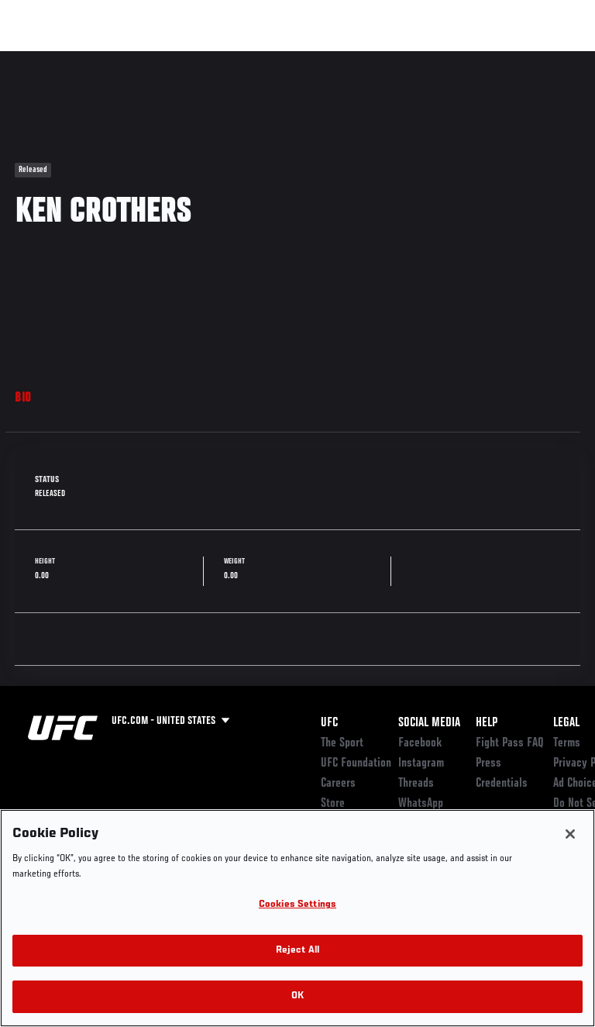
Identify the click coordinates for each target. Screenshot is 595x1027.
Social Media (429, 723)
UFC (329, 723)
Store (333, 804)
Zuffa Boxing (429, 66)
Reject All (297, 951)
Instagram (421, 763)
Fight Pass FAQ (510, 743)
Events (42, 59)
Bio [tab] (23, 398)
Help (486, 723)
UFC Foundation (356, 763)
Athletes (177, 59)
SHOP (502, 59)
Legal (566, 723)
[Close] (570, 834)
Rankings (108, 59)
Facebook (420, 743)
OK (297, 996)
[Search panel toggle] (544, 59)
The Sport (342, 743)
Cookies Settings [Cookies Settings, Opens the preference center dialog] (297, 905)
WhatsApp (420, 804)
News (237, 59)
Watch (367, 59)
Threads (416, 784)
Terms (566, 743)
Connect (305, 59)
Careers (338, 784)
